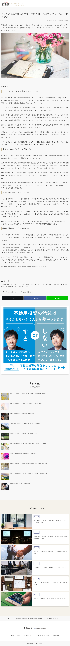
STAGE (9, 292)
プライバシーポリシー (42, 635)
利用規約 (56, 635)
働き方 (30, 292)
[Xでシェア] (13, 298)
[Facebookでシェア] (35, 298)
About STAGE (15, 635)
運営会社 (27, 635)
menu (68, 4)
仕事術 (24, 292)
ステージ (17, 292)
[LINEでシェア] (57, 298)
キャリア (4, 21)
